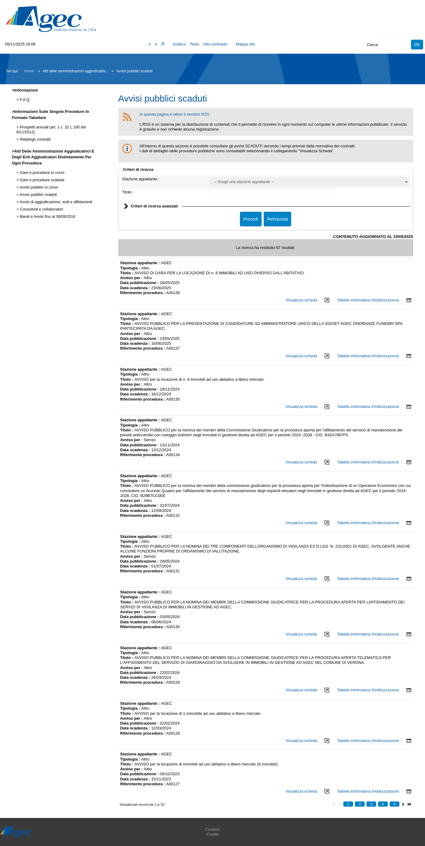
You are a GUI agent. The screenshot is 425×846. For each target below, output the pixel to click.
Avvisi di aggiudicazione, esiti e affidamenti (55, 202)
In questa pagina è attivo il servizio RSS (174, 114)
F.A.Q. (24, 100)
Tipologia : (130, 268)
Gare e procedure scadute (41, 180)
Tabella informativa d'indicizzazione (368, 300)
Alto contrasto (215, 44)
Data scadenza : (135, 288)
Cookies (212, 829)
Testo (194, 44)
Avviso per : (132, 277)
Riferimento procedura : (143, 292)
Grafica (179, 44)
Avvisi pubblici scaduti (38, 195)
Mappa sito (245, 44)
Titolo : (128, 192)
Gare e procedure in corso (41, 173)
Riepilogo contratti (34, 139)
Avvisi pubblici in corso (38, 187)
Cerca (372, 44)
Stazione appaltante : (140, 179)
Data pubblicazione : (140, 282)
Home (29, 71)
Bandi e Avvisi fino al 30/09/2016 (47, 216)
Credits (212, 834)
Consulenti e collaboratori (41, 209)
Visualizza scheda (301, 300)
